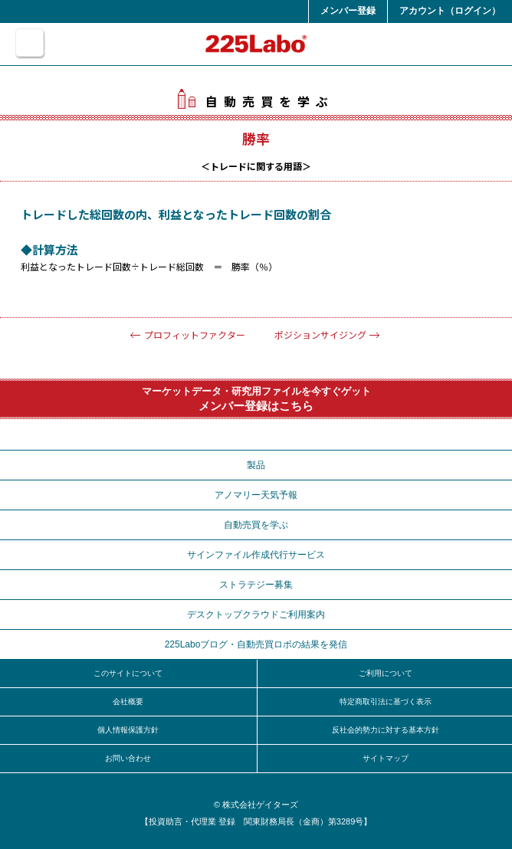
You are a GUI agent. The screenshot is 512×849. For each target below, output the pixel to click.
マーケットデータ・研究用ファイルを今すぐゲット (256, 398)
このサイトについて (128, 673)
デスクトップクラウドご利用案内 (256, 614)
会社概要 (128, 701)
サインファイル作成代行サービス (256, 554)
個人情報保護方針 (128, 730)
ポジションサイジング (320, 334)
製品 (256, 465)
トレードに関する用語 (256, 165)
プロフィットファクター (194, 334)
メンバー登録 (348, 10)
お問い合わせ (128, 758)
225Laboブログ (256, 644)
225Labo (256, 43)
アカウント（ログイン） (450, 10)
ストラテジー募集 (256, 584)
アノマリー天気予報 (256, 495)
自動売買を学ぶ (256, 101)
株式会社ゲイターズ (260, 804)
